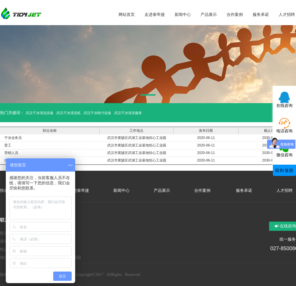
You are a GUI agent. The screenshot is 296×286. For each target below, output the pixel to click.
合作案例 (202, 190)
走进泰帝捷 (79, 190)
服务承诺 (243, 190)
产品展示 (162, 190)
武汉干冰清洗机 (68, 113)
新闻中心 (121, 190)
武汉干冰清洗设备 (39, 113)
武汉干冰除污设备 (97, 113)
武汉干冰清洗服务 (128, 113)
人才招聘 (284, 190)
